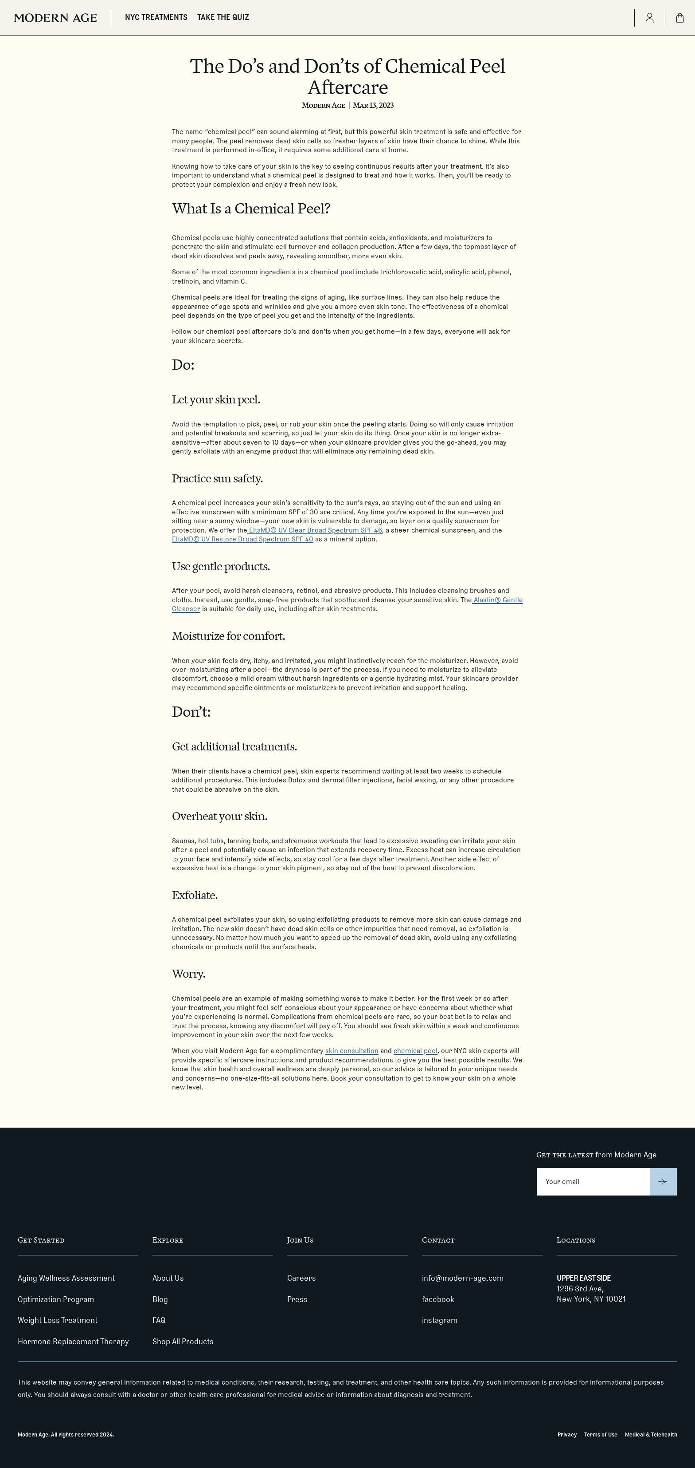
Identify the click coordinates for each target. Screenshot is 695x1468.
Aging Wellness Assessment (66, 1278)
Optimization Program (56, 1299)
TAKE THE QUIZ (223, 17)
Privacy (567, 1434)
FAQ (159, 1320)
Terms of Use (600, 1434)
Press (297, 1299)
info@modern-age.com (463, 1278)
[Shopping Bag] (680, 18)
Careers (301, 1278)
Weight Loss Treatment (58, 1320)
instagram (439, 1320)
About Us (168, 1278)
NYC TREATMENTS (156, 17)
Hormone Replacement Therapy (73, 1341)
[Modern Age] (55, 18)
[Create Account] (649, 18)
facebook (438, 1299)
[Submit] (663, 1182)
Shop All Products (183, 1341)
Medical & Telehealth (651, 1434)
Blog (160, 1299)
